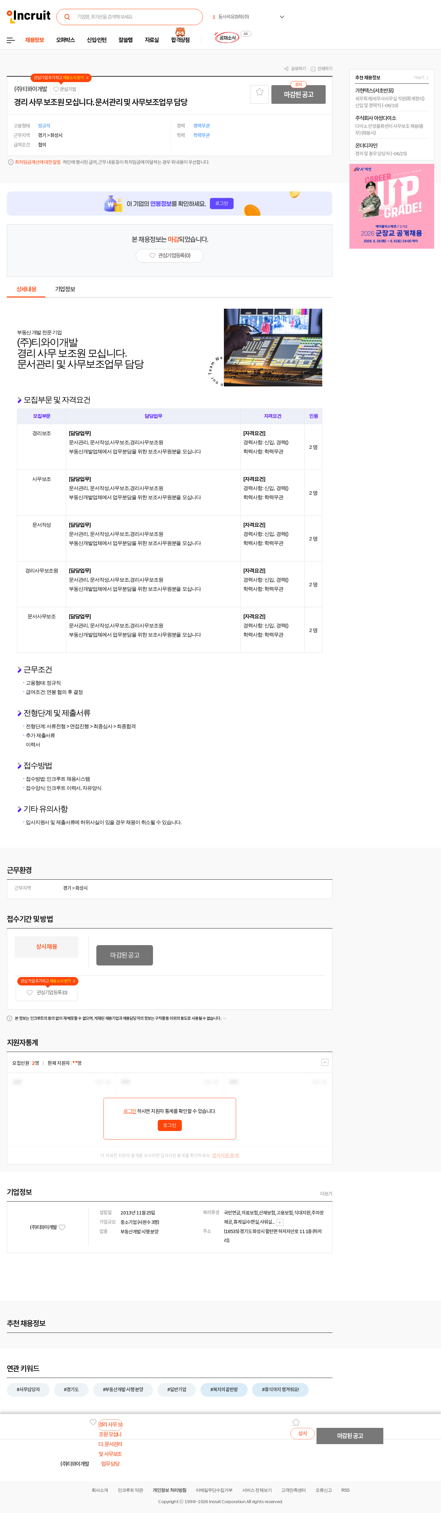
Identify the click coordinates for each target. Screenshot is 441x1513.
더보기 (326, 1194)
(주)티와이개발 (30, 89)
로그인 (129, 1111)
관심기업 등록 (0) (47, 992)
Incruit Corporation (227, 1502)
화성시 (81, 888)
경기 (67, 888)
